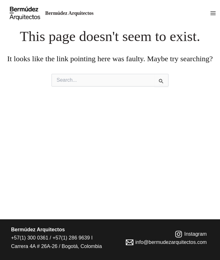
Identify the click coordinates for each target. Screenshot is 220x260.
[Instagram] (191, 234)
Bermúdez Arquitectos (69, 13)
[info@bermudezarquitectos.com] (166, 242)
